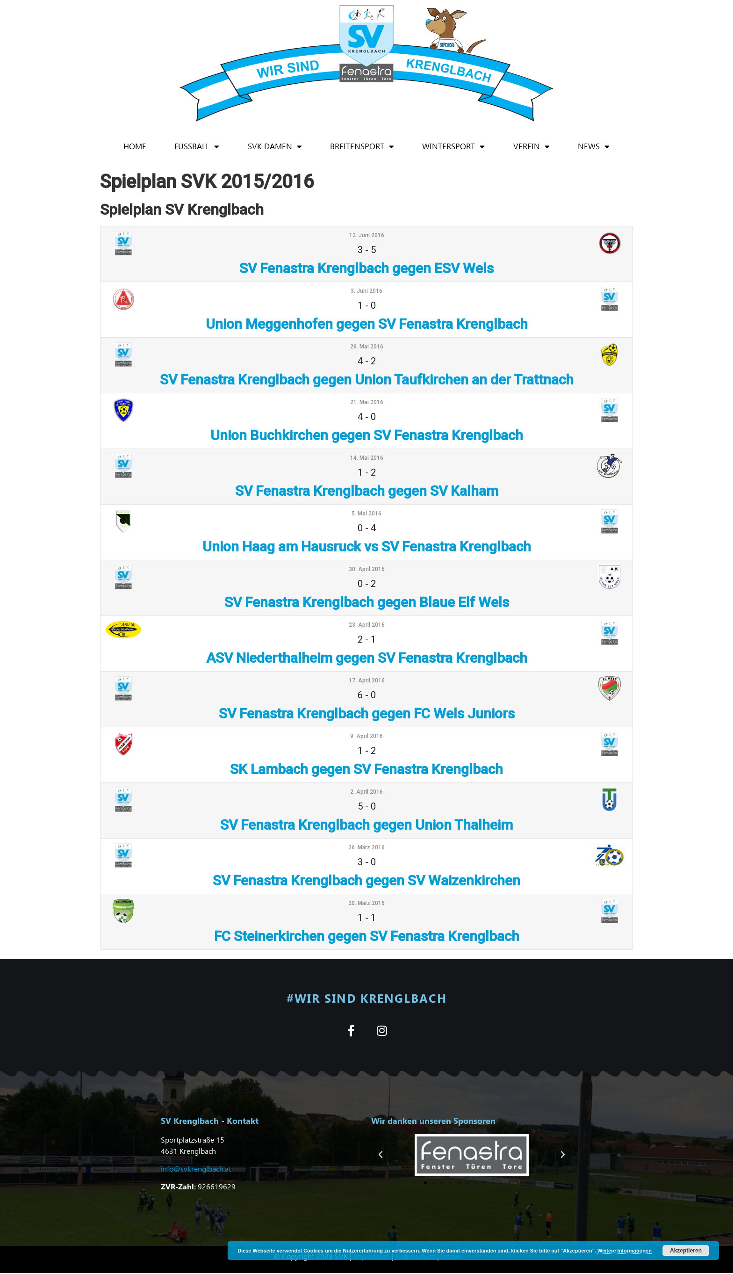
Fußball (196, 146)
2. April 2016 (366, 792)
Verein (531, 146)
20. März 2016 (366, 903)
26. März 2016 (366, 847)
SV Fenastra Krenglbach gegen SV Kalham (366, 491)
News (594, 146)
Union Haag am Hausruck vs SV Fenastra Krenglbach (366, 546)
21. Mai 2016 (366, 402)
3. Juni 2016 (366, 291)
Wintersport (453, 146)
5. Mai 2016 (366, 513)
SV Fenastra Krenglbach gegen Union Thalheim (366, 825)
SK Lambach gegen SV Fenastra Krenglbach (366, 769)
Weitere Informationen (624, 1250)
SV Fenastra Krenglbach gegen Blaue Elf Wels (366, 602)
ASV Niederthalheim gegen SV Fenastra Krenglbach (366, 658)
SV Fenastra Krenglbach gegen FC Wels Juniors (367, 713)
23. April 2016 (367, 625)
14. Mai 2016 (366, 458)
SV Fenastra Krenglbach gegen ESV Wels (366, 268)
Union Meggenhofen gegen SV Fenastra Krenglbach (367, 324)
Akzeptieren (686, 1250)
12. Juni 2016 (366, 235)
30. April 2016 (367, 569)
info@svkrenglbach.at (196, 1169)
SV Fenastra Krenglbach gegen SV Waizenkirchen (366, 880)
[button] (380, 1155)
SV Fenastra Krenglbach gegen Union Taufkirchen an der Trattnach (367, 379)
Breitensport (362, 146)
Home (134, 146)
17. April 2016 (367, 680)
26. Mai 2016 (366, 346)
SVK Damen (275, 146)
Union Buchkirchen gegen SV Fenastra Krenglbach (366, 435)
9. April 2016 (366, 736)
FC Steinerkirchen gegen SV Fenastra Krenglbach (366, 936)
